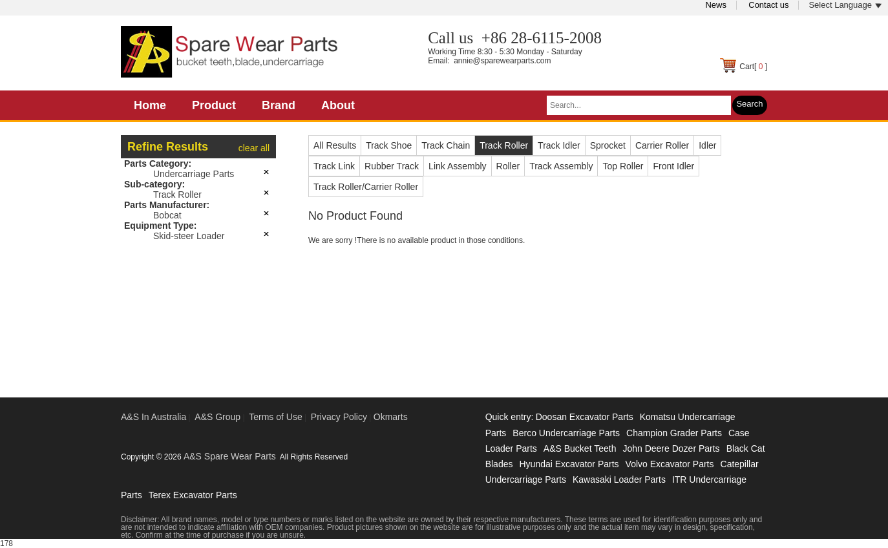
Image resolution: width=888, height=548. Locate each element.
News (715, 5)
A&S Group (217, 417)
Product (214, 105)
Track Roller (177, 194)
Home (150, 105)
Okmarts (391, 417)
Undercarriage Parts (193, 174)
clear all (254, 148)
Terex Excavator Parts (193, 495)
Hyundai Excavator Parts (568, 464)
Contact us (768, 5)
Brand (278, 105)
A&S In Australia (153, 417)
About (338, 105)
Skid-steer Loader (189, 236)
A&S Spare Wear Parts (230, 456)
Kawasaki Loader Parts (619, 479)
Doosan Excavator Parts (584, 417)
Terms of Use (275, 417)
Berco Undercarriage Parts (566, 433)
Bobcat (167, 215)
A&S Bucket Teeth (580, 448)
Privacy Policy (339, 417)
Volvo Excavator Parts (670, 464)
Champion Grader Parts (674, 433)
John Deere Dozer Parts (670, 448)
